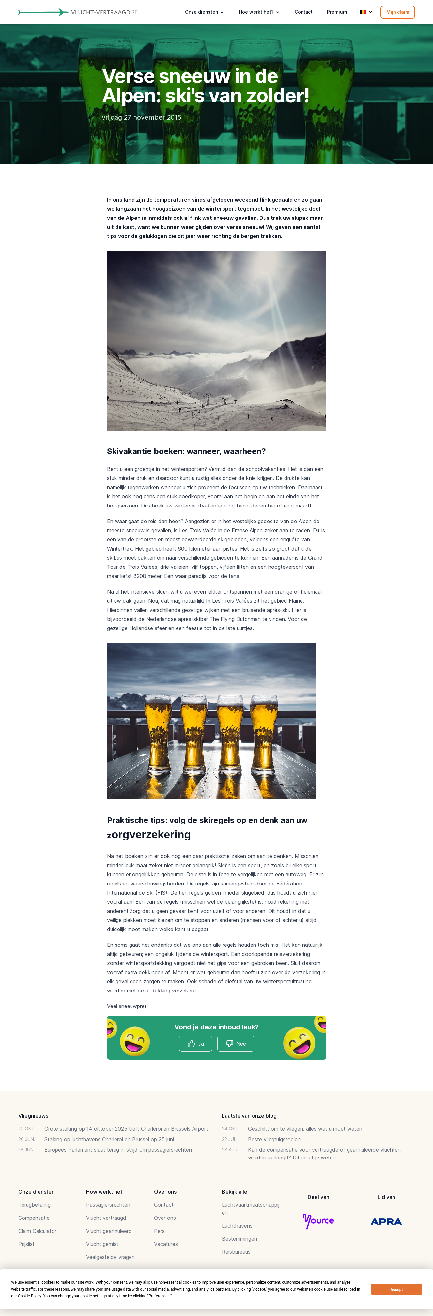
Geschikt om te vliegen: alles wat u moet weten (305, 1129)
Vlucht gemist (102, 1244)
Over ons (165, 1218)
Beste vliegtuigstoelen (274, 1139)
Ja (195, 1044)
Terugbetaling (34, 1205)
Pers (159, 1231)
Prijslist (26, 1244)
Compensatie (34, 1218)
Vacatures (166, 1244)
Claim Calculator (37, 1231)
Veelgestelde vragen (110, 1257)
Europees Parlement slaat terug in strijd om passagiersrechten (118, 1149)
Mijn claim (397, 12)
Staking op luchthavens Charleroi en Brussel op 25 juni (109, 1139)
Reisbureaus (236, 1251)
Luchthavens (237, 1225)
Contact (304, 12)
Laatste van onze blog (249, 1115)
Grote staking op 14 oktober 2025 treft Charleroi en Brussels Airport (126, 1129)
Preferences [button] (159, 1296)
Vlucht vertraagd (106, 1218)
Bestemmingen (239, 1238)
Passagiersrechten (108, 1205)
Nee (235, 1044)
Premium (337, 12)
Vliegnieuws (33, 1115)
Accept (397, 1289)
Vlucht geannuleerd (109, 1231)
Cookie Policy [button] (29, 1296)
